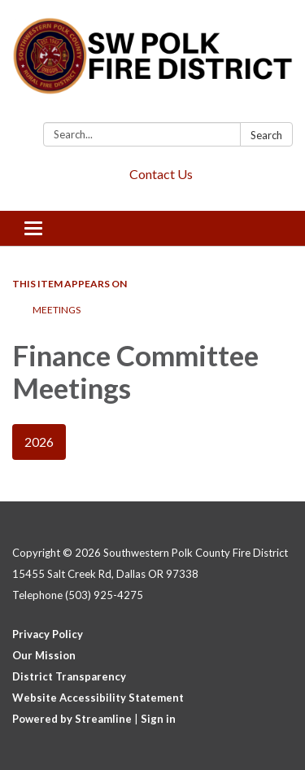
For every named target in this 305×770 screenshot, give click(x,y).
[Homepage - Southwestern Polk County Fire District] (152, 64)
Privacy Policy (47, 634)
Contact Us (161, 174)
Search (266, 135)
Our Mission (44, 655)
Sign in (158, 718)
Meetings (57, 310)
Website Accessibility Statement (98, 697)
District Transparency (69, 676)
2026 (39, 441)
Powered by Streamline (72, 718)
